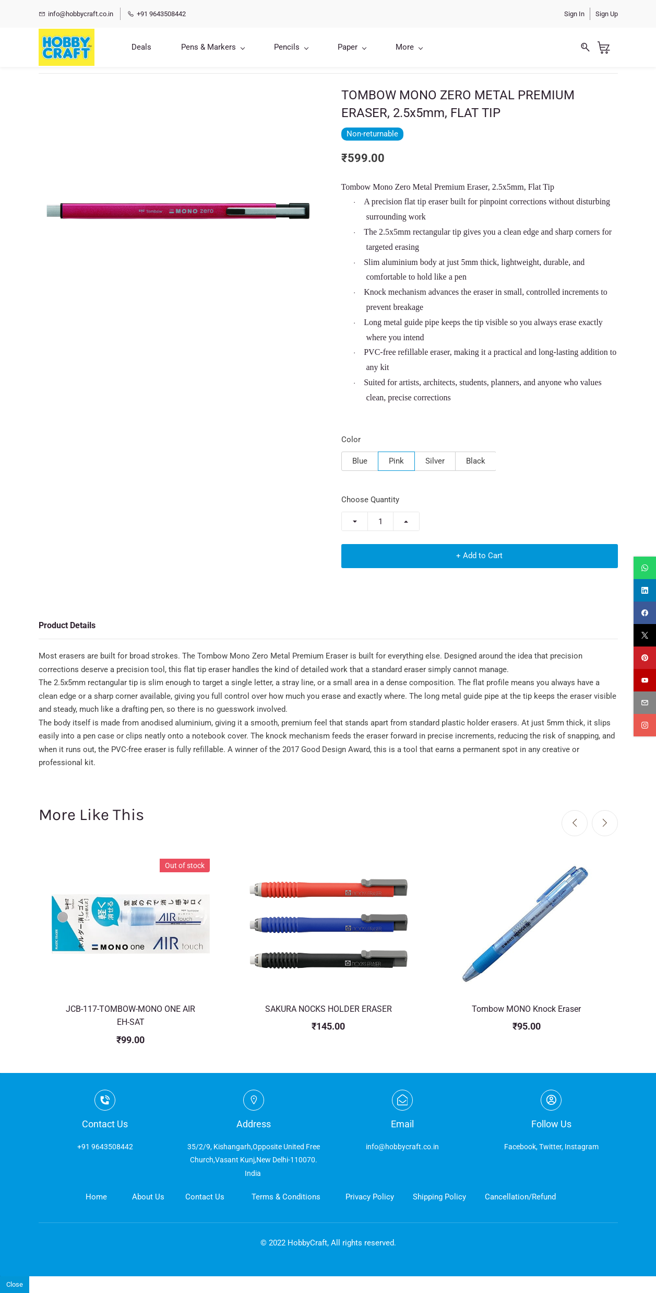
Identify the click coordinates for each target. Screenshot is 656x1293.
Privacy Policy (369, 1197)
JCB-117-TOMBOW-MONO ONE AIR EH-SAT (130, 1016)
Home (96, 1197)
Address (253, 1123)
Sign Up (606, 14)
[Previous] (575, 823)
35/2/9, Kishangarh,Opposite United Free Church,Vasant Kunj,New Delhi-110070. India (253, 1159)
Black (475, 461)
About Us (148, 1197)
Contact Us (204, 1197)
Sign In (574, 14)
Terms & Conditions (286, 1197)
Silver (435, 461)
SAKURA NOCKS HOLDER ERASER (328, 1009)
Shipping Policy (439, 1197)
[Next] (605, 823)
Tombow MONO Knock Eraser (526, 1009)
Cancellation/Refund (520, 1197)
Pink (396, 461)
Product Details (67, 625)
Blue (359, 461)
